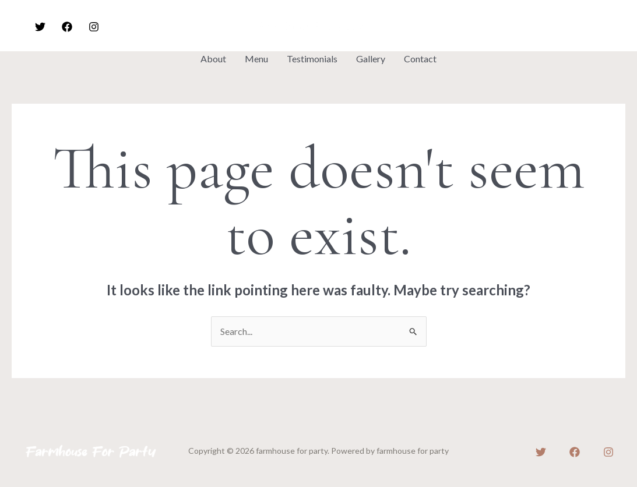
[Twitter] (40, 27)
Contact (420, 58)
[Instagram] (94, 27)
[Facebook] (67, 27)
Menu (256, 58)
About (213, 58)
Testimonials (312, 58)
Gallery (370, 58)
